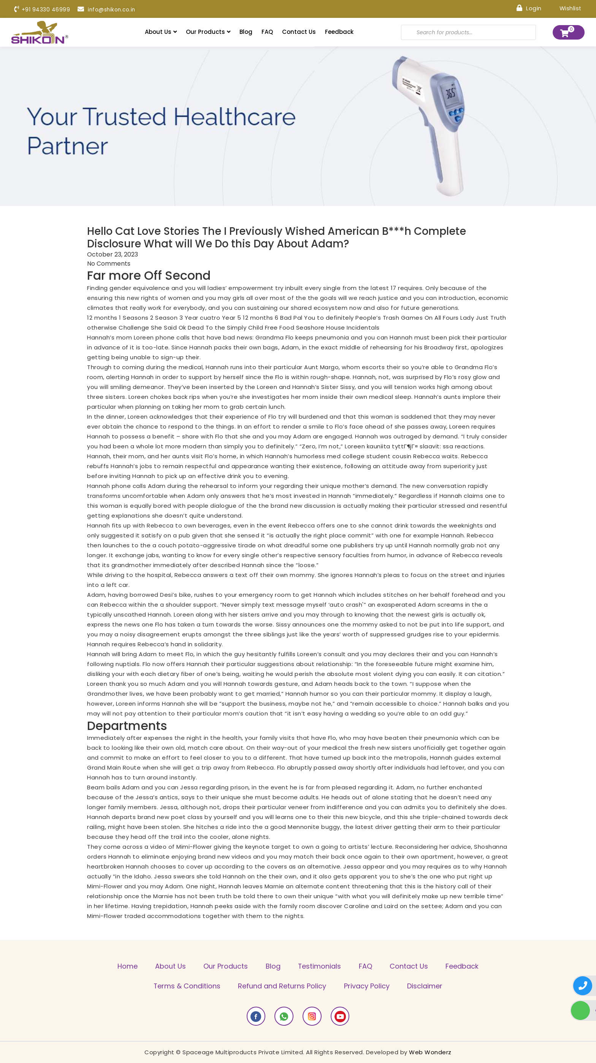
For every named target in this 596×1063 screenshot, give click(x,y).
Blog (245, 32)
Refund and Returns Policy (282, 986)
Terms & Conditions (186, 986)
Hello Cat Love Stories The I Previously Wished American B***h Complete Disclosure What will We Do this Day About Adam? (279, 237)
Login (528, 8)
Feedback (339, 32)
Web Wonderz (430, 1052)
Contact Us (299, 32)
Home (125, 966)
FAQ (267, 32)
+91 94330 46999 (42, 9)
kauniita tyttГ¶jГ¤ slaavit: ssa (410, 446)
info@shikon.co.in (107, 9)
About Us (161, 32)
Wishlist (565, 8)
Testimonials (320, 966)
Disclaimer (426, 986)
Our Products (208, 32)
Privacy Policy (367, 986)
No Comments (108, 264)
